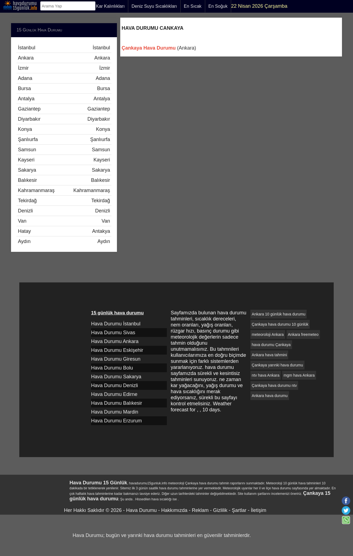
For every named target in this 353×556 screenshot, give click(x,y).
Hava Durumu (141, 510)
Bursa (64, 88)
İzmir (64, 68)
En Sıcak (193, 6)
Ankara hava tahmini (269, 355)
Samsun (64, 149)
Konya (64, 129)
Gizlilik (220, 510)
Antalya (64, 98)
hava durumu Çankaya (271, 344)
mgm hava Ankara (299, 375)
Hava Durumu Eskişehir (117, 350)
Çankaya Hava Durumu (149, 48)
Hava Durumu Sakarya (116, 376)
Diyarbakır (64, 119)
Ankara (64, 57)
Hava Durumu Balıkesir (116, 403)
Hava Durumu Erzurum (116, 420)
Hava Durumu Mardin (114, 412)
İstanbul (64, 47)
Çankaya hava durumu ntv (274, 385)
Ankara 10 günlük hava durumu (279, 314)
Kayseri (64, 159)
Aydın (64, 241)
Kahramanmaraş (64, 190)
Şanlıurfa (64, 139)
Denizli (64, 210)
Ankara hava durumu (270, 395)
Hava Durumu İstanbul (115, 323)
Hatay (64, 231)
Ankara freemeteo (303, 334)
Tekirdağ (64, 200)
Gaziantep (64, 108)
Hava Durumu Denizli (114, 385)
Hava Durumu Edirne (114, 394)
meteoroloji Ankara (268, 334)
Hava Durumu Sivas (113, 332)
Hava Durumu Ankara (114, 341)
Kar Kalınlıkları (110, 6)
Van (64, 221)
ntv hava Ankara (265, 375)
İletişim (258, 510)
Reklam (200, 510)
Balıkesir (64, 180)
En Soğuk (218, 6)
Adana (64, 78)
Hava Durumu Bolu (112, 368)
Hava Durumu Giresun (115, 359)
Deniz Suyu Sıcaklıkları (154, 6)
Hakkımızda (174, 510)
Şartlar (239, 510)
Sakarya (64, 170)
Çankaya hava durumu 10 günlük (280, 324)
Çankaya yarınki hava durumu (277, 365)
